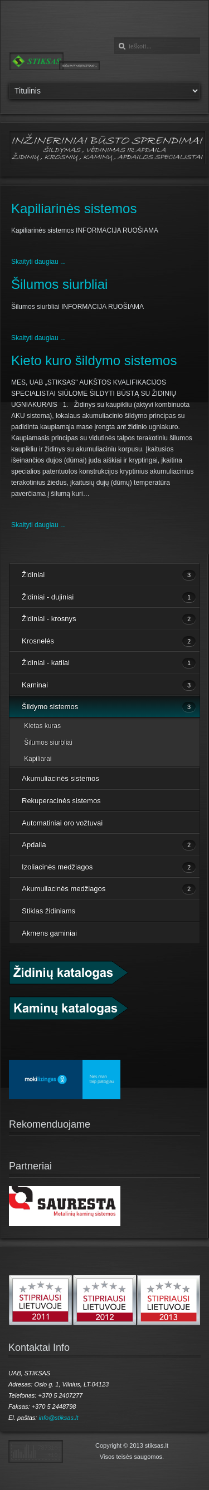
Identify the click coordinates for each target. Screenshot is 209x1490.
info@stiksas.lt (58, 1417)
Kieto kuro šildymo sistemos (94, 360)
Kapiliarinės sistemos (74, 208)
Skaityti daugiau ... (38, 261)
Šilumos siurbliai (59, 284)
